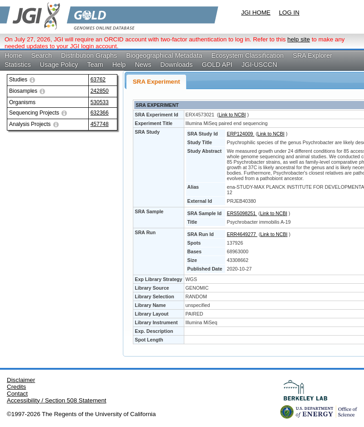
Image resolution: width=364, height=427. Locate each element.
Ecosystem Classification (247, 55)
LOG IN (289, 12)
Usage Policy (59, 64)
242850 (100, 91)
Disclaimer (21, 380)
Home (13, 55)
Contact (17, 393)
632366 (100, 113)
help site (299, 39)
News (143, 64)
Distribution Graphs (89, 55)
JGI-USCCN (259, 64)
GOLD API (217, 64)
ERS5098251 (242, 213)
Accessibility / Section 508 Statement (56, 400)
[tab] (156, 81)
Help (119, 64)
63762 (98, 79)
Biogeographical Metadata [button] (164, 55)
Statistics (18, 64)
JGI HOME (255, 12)
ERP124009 (240, 133)
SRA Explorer (312, 55)
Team (95, 64)
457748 (100, 124)
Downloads (176, 64)
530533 (100, 102)
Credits (16, 386)
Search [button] (41, 55)
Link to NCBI (232, 114)
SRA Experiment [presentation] (156, 81)
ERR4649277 (242, 234)
